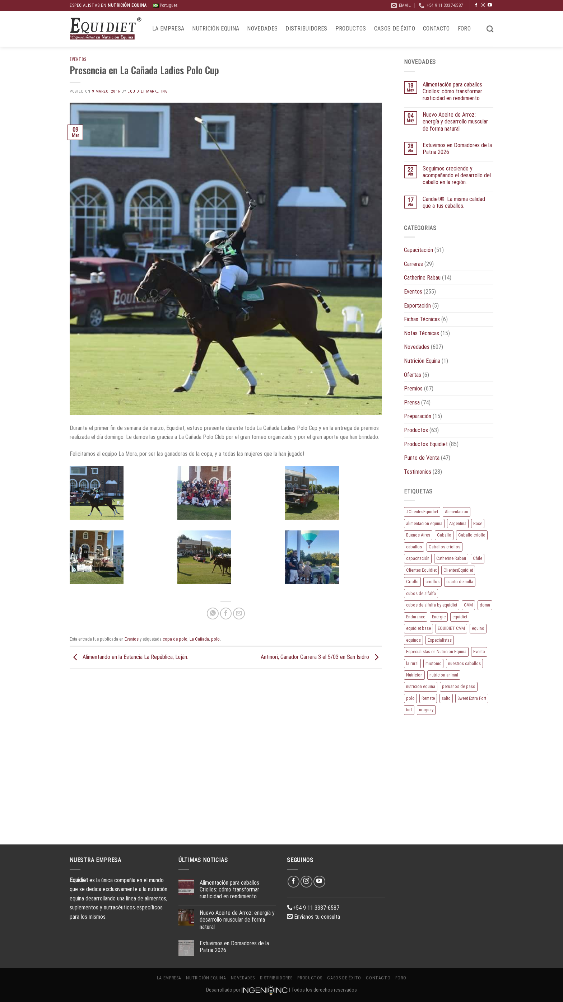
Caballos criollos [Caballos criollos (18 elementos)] (444, 546)
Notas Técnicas (421, 333)
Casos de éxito (394, 28)
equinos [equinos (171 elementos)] (413, 640)
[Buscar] (490, 29)
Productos (350, 28)
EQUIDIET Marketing (147, 91)
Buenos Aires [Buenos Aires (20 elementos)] (418, 535)
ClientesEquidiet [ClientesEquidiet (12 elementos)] (458, 570)
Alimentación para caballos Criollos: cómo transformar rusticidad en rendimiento (452, 91)
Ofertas (412, 374)
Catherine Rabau (422, 277)
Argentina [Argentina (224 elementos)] (457, 523)
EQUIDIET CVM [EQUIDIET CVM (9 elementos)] (451, 628)
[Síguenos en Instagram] (483, 5)
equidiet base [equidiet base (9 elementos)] (418, 628)
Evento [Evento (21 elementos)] (479, 651)
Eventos (78, 59)
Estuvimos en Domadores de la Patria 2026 (457, 148)
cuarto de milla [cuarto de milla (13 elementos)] (459, 581)
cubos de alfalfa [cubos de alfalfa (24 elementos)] (421, 593)
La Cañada (199, 639)
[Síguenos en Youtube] (490, 5)
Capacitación (418, 250)
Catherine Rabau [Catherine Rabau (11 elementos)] (451, 558)
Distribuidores (306, 28)
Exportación (417, 305)
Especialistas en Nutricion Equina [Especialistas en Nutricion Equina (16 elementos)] (436, 651)
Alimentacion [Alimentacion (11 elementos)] (456, 511)
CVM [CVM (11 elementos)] (468, 605)
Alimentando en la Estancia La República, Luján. (129, 657)
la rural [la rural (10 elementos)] (412, 663)
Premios (413, 388)
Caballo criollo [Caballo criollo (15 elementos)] (471, 535)
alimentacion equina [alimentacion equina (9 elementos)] (424, 523)
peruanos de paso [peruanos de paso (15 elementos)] (458, 686)
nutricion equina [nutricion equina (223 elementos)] (420, 686)
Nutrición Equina (215, 28)
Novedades (262, 28)
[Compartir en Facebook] (226, 613)
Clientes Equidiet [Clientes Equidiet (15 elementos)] (421, 570)
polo (215, 639)
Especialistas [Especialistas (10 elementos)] (440, 640)
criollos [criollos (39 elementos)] (432, 581)
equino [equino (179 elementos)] (478, 628)
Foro (464, 28)
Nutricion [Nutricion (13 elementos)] (414, 675)
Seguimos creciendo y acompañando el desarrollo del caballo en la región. (457, 175)
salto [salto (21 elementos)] (446, 698)
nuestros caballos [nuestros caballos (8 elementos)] (464, 663)
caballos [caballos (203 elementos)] (414, 546)
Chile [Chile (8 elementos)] (477, 558)
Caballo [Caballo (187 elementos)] (444, 535)
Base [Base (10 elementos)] (477, 523)
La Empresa (168, 28)
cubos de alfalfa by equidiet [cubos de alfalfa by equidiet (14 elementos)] (431, 605)
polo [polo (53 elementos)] (410, 698)
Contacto (436, 28)
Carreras (413, 264)
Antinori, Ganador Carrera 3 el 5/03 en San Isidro (321, 657)
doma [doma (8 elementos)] (485, 605)
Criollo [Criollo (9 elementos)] (412, 581)
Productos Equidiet (426, 444)
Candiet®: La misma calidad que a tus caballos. (454, 202)
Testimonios (417, 471)
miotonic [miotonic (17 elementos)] (433, 663)
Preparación (417, 416)
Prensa (412, 402)
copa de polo (175, 639)
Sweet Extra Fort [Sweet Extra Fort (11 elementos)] (471, 698)
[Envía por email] (239, 613)
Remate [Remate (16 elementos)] (428, 698)
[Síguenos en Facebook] (476, 5)
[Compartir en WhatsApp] (213, 613)
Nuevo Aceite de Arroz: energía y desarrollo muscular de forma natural (455, 121)
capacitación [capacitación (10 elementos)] (417, 558)
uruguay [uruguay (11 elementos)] (426, 709)
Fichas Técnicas (422, 319)
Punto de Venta (421, 457)
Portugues (165, 5)
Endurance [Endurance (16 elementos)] (415, 616)
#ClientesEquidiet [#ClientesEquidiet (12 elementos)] (422, 511)
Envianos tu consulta (313, 916)
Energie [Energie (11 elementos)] (439, 616)
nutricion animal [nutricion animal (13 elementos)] (443, 675)
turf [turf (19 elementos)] (409, 709)
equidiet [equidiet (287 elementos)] (459, 616)
